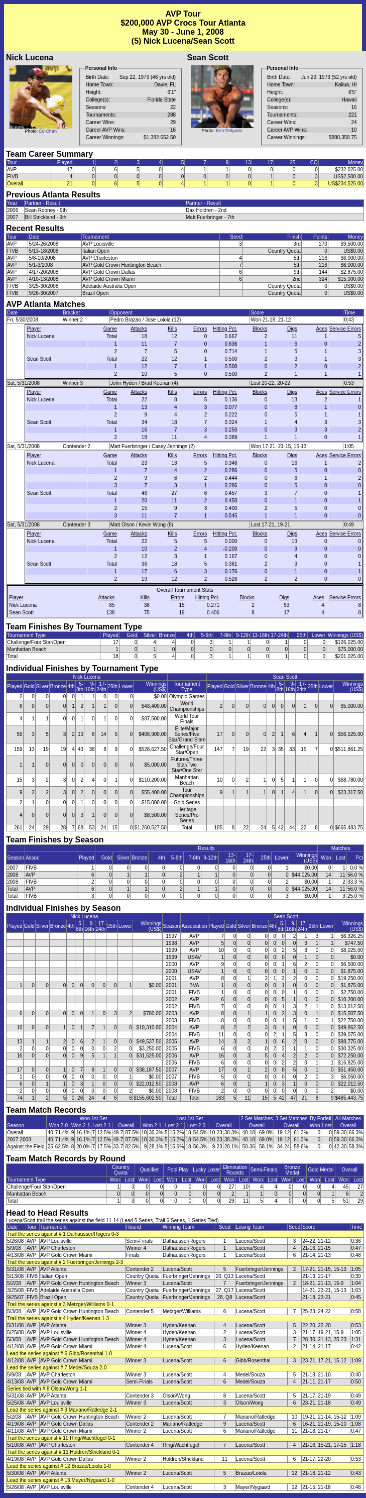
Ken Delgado (229, 130)
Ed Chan (48, 131)
